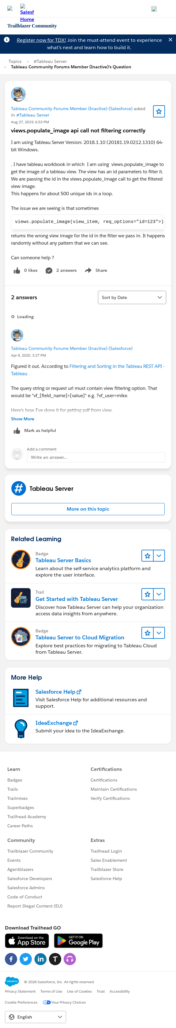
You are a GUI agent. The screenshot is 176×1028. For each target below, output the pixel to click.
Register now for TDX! (41, 40)
